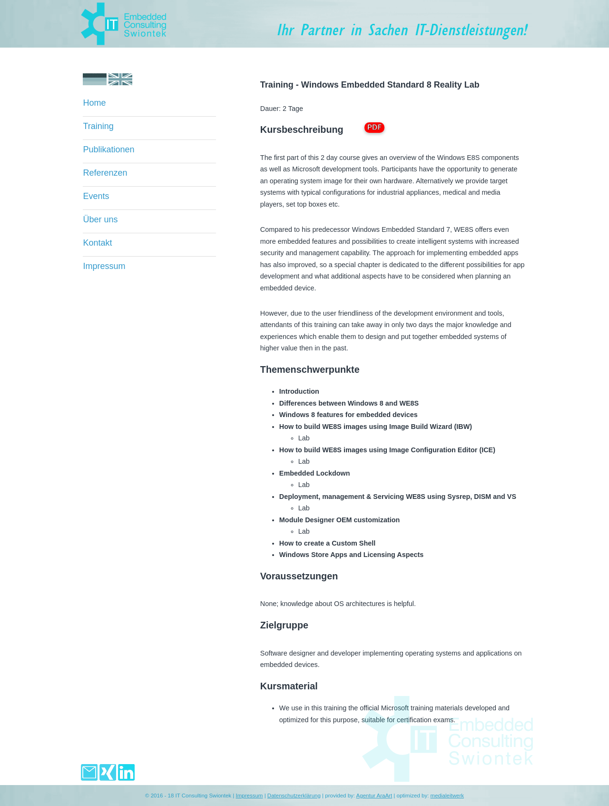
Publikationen (108, 149)
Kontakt (97, 243)
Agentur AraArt (374, 795)
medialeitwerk (447, 795)
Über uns (100, 219)
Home (94, 103)
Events (96, 196)
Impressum (104, 266)
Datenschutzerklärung (294, 795)
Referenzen (105, 173)
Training (98, 126)
